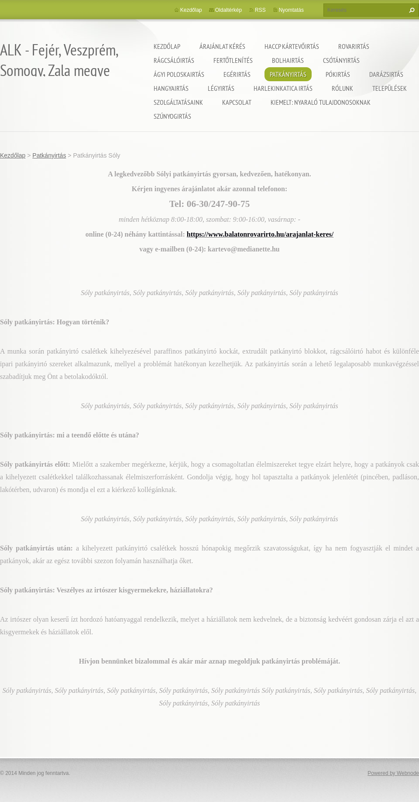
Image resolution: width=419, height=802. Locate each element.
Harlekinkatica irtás (283, 88)
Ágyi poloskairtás (179, 74)
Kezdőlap (167, 46)
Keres (410, 10)
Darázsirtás (386, 74)
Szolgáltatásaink (178, 102)
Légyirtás (221, 88)
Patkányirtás (288, 74)
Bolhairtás (288, 60)
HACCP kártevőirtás (291, 46)
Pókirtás (338, 74)
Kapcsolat (236, 102)
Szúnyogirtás (172, 116)
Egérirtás (237, 74)
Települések (389, 88)
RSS (260, 10)
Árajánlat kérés (222, 46)
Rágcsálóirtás (174, 60)
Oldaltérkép (228, 10)
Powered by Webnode (393, 773)
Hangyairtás (171, 88)
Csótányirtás (341, 60)
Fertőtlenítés (233, 60)
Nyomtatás (291, 10)
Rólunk (342, 88)
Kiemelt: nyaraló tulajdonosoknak (321, 102)
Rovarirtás (353, 46)
